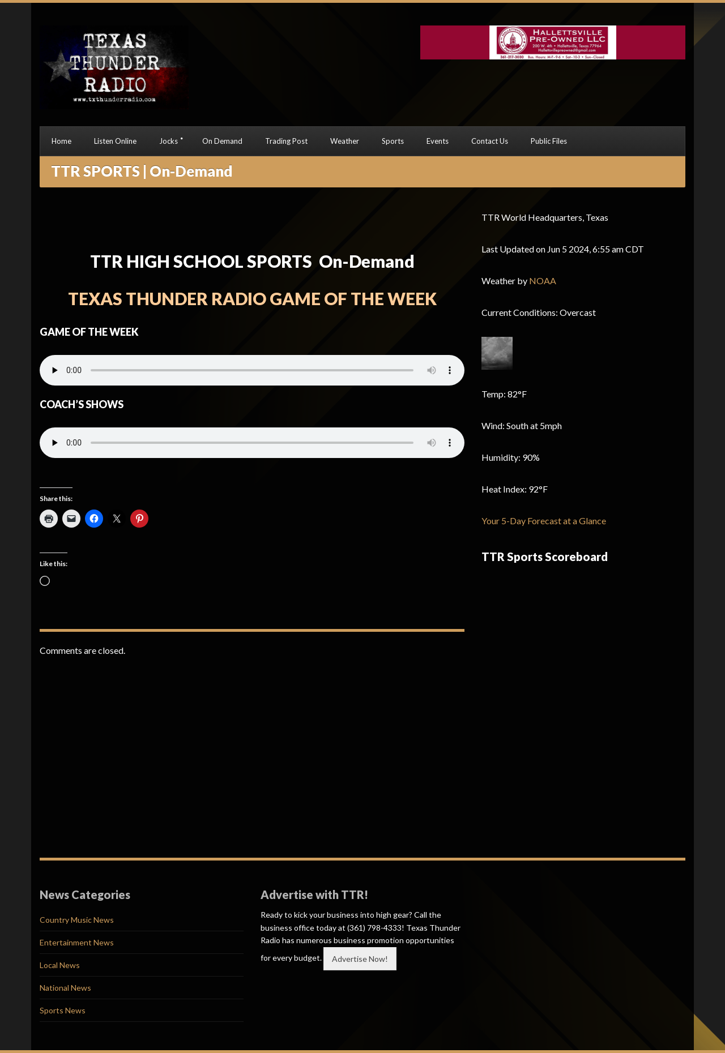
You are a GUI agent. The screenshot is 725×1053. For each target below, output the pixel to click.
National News (65, 987)
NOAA (542, 280)
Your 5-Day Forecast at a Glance (543, 520)
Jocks (168, 140)
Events (438, 140)
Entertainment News (77, 942)
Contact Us (489, 140)
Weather (344, 140)
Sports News (63, 1010)
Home (61, 140)
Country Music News (77, 919)
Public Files (549, 140)
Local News (60, 965)
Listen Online (115, 140)
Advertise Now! (360, 959)
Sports (393, 140)
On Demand (222, 140)
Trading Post (286, 140)
